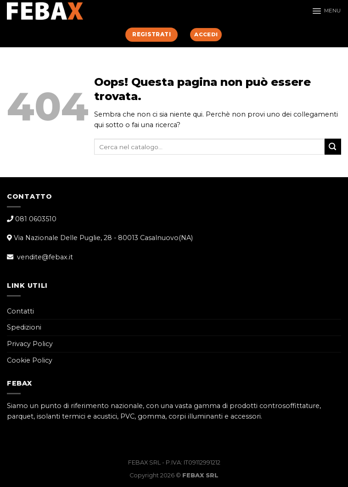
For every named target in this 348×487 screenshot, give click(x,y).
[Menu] (326, 11)
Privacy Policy (30, 344)
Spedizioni (24, 327)
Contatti (20, 311)
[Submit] (333, 147)
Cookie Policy (29, 360)
